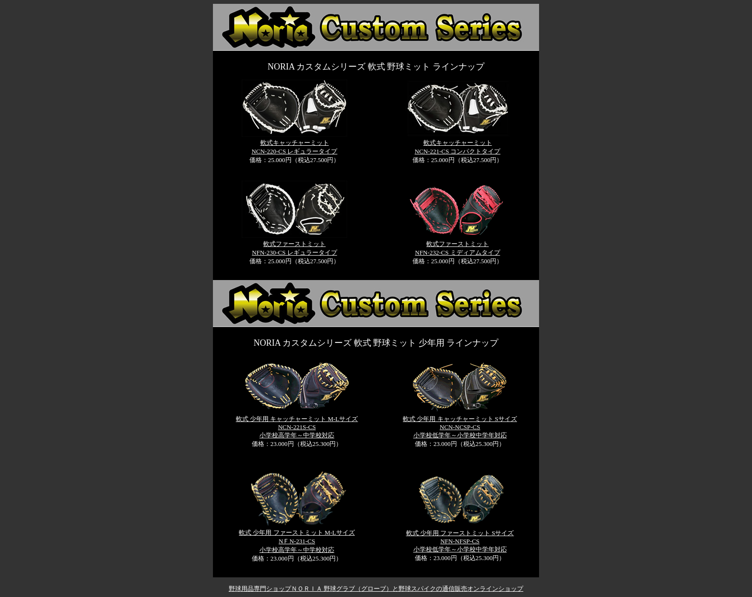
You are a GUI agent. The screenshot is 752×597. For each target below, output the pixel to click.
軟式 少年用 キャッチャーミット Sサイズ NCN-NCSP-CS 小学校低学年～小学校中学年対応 (460, 427)
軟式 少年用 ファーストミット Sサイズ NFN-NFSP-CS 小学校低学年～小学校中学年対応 (460, 541)
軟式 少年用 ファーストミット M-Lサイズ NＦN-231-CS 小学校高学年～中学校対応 (297, 541)
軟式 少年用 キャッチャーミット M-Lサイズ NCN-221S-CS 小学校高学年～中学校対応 (297, 427)
